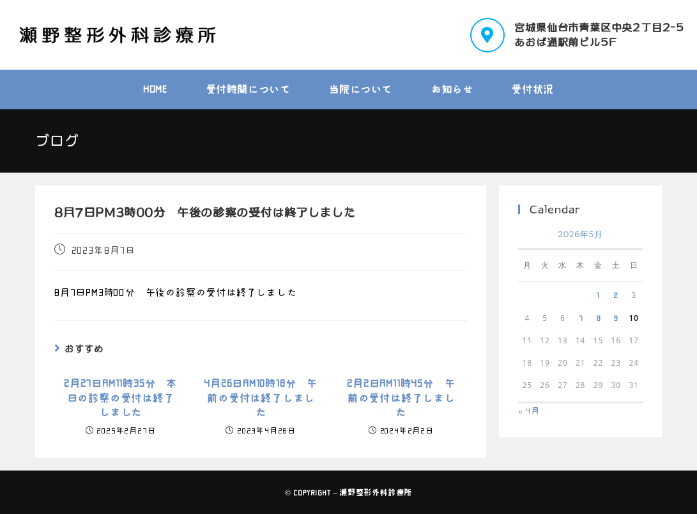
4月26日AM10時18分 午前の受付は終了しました (261, 397)
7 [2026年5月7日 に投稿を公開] (580, 318)
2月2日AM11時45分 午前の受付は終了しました (401, 397)
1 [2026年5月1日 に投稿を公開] (598, 295)
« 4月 (529, 411)
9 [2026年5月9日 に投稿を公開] (615, 318)
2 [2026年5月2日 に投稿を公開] (615, 295)
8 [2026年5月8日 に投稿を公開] (598, 318)
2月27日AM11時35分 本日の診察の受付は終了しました (120, 397)
